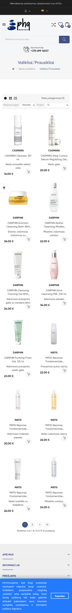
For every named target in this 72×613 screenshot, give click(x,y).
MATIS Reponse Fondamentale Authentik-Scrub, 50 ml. (18, 494)
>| (47, 524)
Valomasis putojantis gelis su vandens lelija (18, 301)
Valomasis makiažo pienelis (18, 436)
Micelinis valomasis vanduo (54, 234)
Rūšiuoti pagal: (11, 105)
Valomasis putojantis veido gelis (18, 368)
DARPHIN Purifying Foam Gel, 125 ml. (18, 360)
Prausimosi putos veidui (54, 366)
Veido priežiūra (27, 69)
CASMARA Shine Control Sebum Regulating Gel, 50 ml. (54, 158)
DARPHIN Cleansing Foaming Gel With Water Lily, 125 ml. (18, 292)
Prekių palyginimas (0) (52, 98)
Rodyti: (40, 105)
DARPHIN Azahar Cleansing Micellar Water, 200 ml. (54, 225)
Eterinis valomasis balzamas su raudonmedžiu (18, 234)
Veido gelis (54, 164)
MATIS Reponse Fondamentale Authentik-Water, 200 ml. (54, 494)
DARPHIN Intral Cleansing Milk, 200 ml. (54, 292)
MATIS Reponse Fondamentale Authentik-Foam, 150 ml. (54, 360)
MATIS (54, 352)
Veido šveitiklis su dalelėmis (18, 503)
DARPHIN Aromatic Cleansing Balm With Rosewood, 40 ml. (18, 225)
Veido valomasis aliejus (54, 434)
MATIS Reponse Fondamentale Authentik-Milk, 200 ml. (18, 427)
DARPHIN (18, 218)
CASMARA (18, 150)
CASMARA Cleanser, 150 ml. (18, 158)
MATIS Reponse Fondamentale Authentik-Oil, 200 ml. (54, 427)
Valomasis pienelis (54, 299)
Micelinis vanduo (54, 501)
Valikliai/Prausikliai (50, 69)
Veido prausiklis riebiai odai (18, 166)
